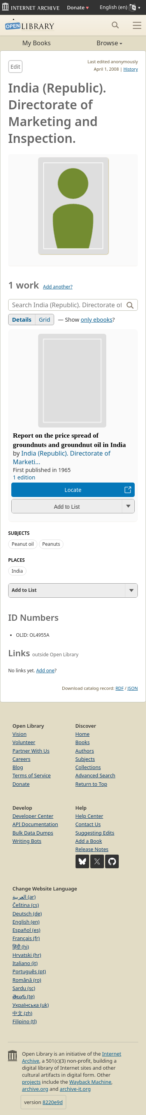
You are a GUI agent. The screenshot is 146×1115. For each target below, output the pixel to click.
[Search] (67, 305)
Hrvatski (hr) (26, 954)
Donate (78, 7)
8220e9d (52, 1102)
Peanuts (51, 544)
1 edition (24, 477)
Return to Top (91, 783)
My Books (36, 43)
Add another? (57, 286)
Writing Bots (26, 840)
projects (31, 1081)
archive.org (35, 1088)
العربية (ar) (23, 896)
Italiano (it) (25, 963)
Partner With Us (30, 750)
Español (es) (26, 929)
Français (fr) (26, 938)
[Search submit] (115, 25)
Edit (15, 66)
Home (83, 733)
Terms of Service (31, 775)
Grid (44, 319)
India (17, 571)
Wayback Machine (90, 1081)
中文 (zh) (22, 1013)
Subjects (85, 758)
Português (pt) (29, 971)
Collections (88, 767)
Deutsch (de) (27, 913)
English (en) (26, 921)
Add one (45, 670)
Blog (17, 767)
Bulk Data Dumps (32, 832)
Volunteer (23, 742)
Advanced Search (96, 775)
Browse (98, 43)
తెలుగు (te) (23, 996)
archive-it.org (75, 1088)
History (130, 69)
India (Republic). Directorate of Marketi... (61, 457)
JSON (133, 688)
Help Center (90, 815)
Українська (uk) (30, 1004)
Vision (19, 733)
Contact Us (88, 824)
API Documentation (35, 824)
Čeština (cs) (25, 904)
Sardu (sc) (23, 988)
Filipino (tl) (24, 1021)
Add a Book (89, 840)
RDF (120, 688)
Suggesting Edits (95, 832)
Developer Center (32, 815)
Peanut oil (23, 544)
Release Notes (92, 849)
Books (83, 742)
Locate (73, 489)
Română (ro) (26, 979)
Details (22, 319)
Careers (21, 758)
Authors (85, 750)
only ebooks (96, 319)
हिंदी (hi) (20, 946)
